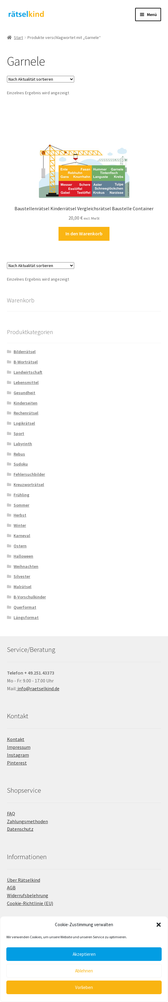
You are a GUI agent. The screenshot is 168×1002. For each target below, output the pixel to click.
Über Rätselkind (23, 880)
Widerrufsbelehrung (27, 895)
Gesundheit (24, 392)
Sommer (21, 505)
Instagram (18, 755)
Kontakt (15, 739)
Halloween (23, 556)
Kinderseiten (25, 403)
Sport (19, 433)
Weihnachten (26, 566)
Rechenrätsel (26, 413)
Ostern (20, 546)
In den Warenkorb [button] (84, 233)
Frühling (21, 495)
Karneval (22, 535)
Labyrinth (23, 443)
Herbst (20, 515)
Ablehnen (84, 971)
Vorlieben (84, 987)
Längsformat (26, 617)
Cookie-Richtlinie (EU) (30, 903)
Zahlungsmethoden (27, 821)
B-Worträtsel (26, 362)
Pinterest (17, 763)
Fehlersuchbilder (29, 474)
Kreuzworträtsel (29, 484)
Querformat (25, 607)
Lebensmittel (26, 382)
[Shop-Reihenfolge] (40, 79)
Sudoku (21, 464)
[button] (159, 925)
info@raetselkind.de (38, 688)
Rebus (19, 454)
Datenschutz (20, 829)
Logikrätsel (24, 423)
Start (18, 37)
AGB (11, 887)
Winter (20, 525)
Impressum (18, 747)
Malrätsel (22, 586)
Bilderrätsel (25, 351)
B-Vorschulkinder (30, 597)
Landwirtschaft (28, 372)
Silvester (22, 576)
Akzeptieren (84, 954)
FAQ (11, 813)
